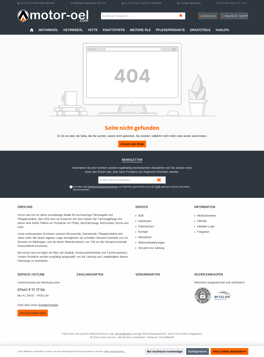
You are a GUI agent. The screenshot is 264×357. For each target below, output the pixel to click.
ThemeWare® (166, 337)
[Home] (34, 30)
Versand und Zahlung (151, 248)
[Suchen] (181, 15)
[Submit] (159, 180)
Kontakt (143, 231)
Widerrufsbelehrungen (151, 242)
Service (141, 207)
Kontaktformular (48, 305)
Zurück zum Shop (132, 144)
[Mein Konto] (208, 15)
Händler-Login (205, 226)
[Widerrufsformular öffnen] (33, 313)
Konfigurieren (197, 351)
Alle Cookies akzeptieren (229, 351)
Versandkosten (123, 333)
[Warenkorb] (234, 15)
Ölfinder (202, 221)
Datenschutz (146, 226)
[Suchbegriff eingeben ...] (139, 15)
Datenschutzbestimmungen (103, 186)
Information (204, 207)
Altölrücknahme (206, 215)
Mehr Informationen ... (115, 351)
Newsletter (145, 237)
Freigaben (203, 231)
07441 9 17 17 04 (31, 290)
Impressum (144, 221)
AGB (157, 186)
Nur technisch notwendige (164, 351)
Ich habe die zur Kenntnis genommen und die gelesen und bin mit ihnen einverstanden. (131, 188)
